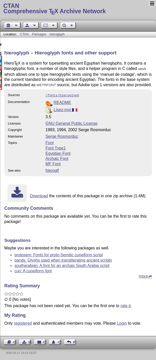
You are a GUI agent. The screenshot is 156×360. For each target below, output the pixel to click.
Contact (44, 341)
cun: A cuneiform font (33, 270)
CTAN (24, 34)
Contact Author (59, 341)
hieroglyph (57, 34)
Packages (39, 34)
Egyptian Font (58, 152)
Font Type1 (55, 147)
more (143, 275)
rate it (125, 305)
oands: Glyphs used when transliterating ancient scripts (63, 259)
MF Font (53, 163)
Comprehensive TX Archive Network (77, 8)
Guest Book (14, 341)
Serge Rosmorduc (61, 135)
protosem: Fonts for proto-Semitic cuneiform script (58, 254)
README (62, 101)
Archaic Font (56, 157)
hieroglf (52, 169)
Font (49, 142)
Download (39, 195)
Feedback (74, 341)
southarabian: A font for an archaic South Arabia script (62, 264)
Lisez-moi (65, 109)
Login (122, 322)
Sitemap (29, 341)
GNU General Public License (71, 122)
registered (23, 322)
